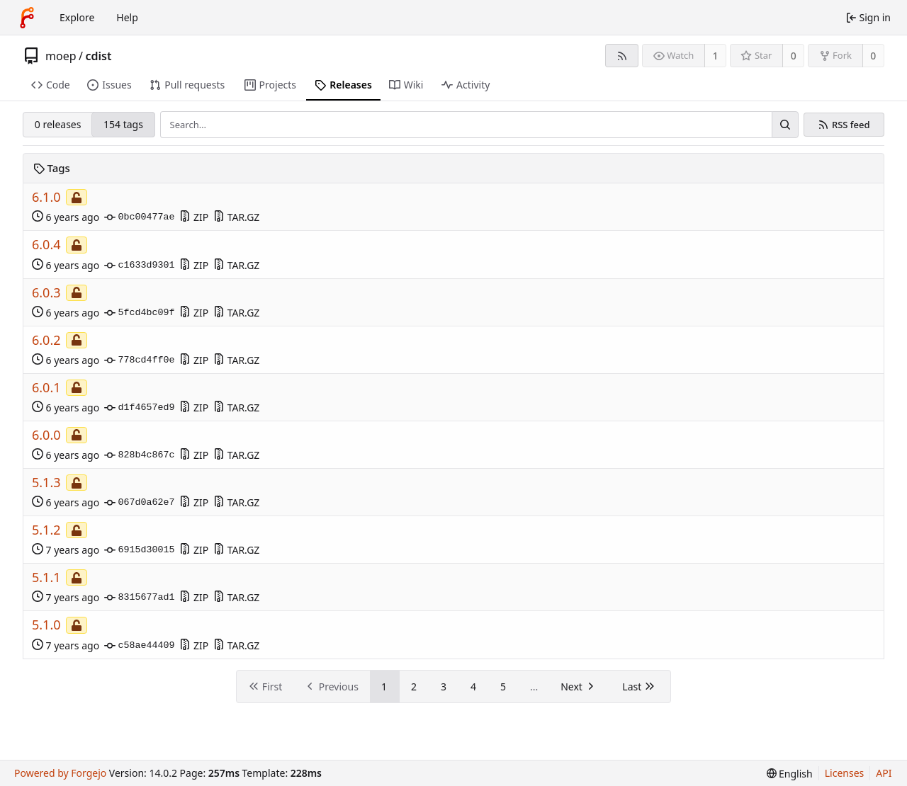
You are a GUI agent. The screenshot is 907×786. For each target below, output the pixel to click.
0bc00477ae (139, 217)
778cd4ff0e (139, 360)
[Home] (27, 17)
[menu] (790, 773)
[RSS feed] (621, 55)
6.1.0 (46, 197)
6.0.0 (46, 435)
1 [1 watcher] (716, 55)
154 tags (123, 124)
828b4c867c (139, 455)
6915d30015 (139, 550)
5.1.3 (46, 482)
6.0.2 (46, 340)
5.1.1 (46, 577)
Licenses (844, 773)
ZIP (193, 217)
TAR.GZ (236, 217)
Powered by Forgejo (60, 773)
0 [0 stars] (793, 55)
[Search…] (785, 124)
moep (61, 56)
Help (127, 17)
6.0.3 (46, 293)
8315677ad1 (139, 597)
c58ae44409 (139, 645)
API (883, 773)
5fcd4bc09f (139, 313)
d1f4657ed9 (139, 408)
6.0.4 (46, 245)
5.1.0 (46, 625)
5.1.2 (46, 530)
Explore (77, 17)
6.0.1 (46, 388)
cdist (98, 56)
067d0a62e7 (139, 502)
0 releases (58, 124)
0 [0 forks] (873, 55)
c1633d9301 (139, 265)
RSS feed (851, 125)
